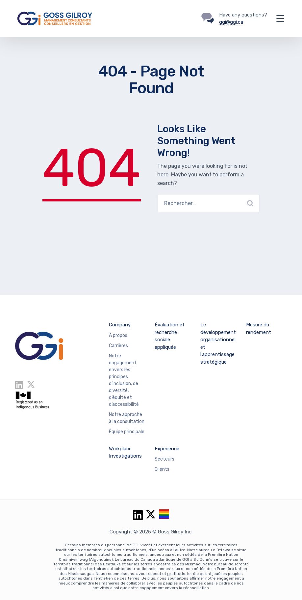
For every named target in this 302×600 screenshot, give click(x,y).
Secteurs (164, 459)
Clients (162, 469)
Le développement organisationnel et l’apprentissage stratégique (218, 343)
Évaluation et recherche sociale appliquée (170, 336)
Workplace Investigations (125, 452)
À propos (118, 335)
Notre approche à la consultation (126, 418)
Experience (167, 449)
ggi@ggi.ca (231, 22)
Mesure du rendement (258, 328)
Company (120, 325)
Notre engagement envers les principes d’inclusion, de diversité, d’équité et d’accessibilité (124, 380)
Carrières (118, 345)
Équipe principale (126, 432)
